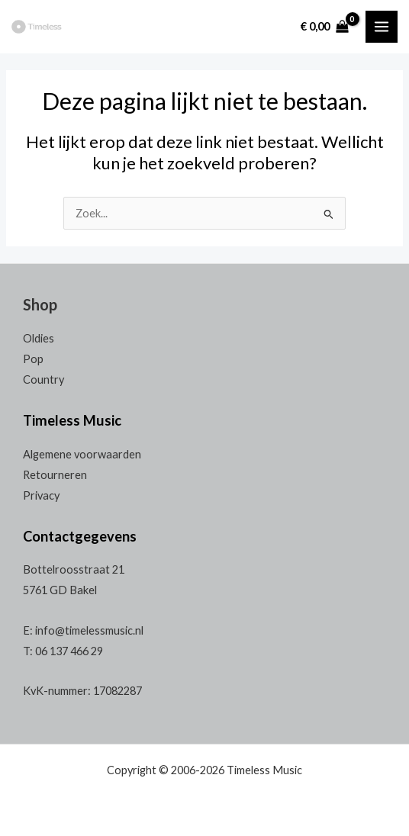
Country (43, 379)
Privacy (41, 495)
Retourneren (55, 474)
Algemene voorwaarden (82, 454)
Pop (33, 358)
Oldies (38, 338)
